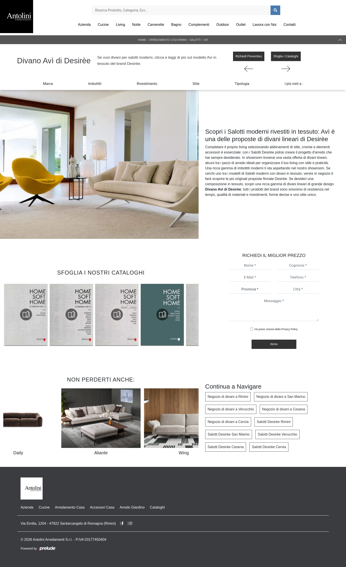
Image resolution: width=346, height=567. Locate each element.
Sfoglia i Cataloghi (285, 56)
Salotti (195, 39)
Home (142, 39)
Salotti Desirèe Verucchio (277, 434)
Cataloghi (157, 507)
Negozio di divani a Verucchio (231, 409)
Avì (206, 39)
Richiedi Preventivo (248, 56)
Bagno (176, 24)
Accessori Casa (102, 507)
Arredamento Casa (70, 507)
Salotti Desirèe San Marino (229, 434)
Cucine (103, 24)
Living (120, 24)
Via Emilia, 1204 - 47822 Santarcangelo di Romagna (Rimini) (68, 523)
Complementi (198, 24)
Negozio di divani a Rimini (228, 397)
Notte (136, 24)
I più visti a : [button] (294, 84)
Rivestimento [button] (147, 84)
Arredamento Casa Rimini (167, 39)
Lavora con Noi (264, 24)
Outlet (241, 24)
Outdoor (222, 24)
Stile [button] (196, 84)
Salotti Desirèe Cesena (226, 447)
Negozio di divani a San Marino (280, 397)
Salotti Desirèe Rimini (274, 422)
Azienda (84, 24)
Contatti (289, 24)
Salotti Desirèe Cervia (269, 447)
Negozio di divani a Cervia (228, 422)
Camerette (156, 24)
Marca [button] (48, 84)
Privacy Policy (289, 329)
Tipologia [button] (242, 84)
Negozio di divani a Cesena (283, 409)
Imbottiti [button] (95, 84)
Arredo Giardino (132, 507)
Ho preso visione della (276, 329)
